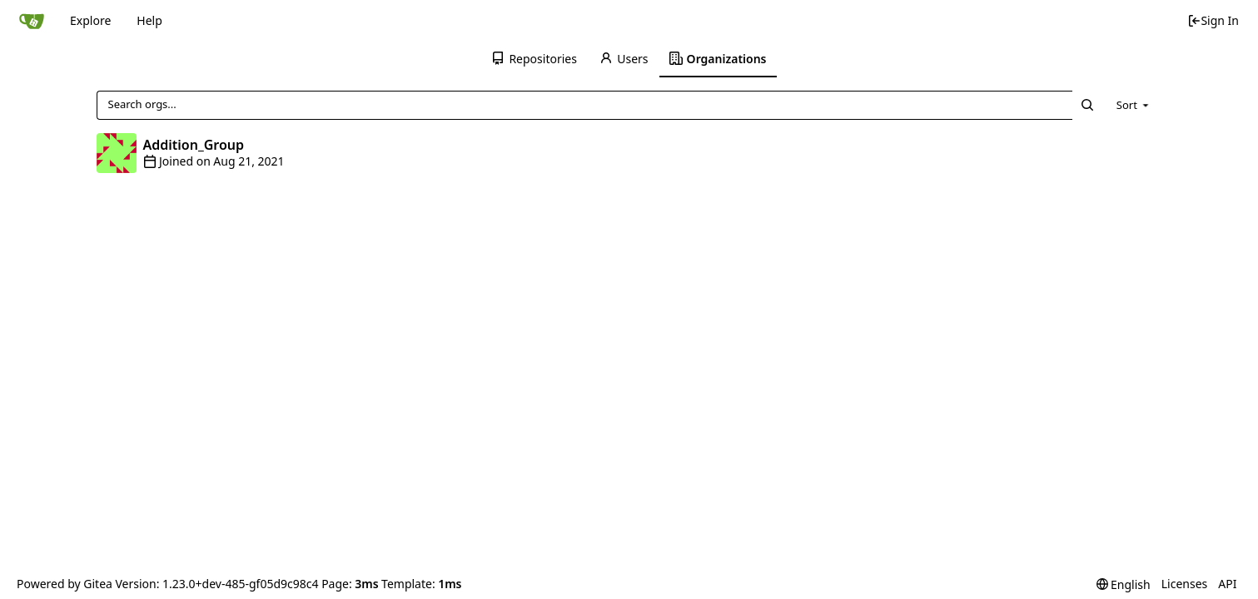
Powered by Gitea (64, 584)
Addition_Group (194, 144)
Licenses (1184, 584)
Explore (90, 20)
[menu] (1134, 105)
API (1227, 584)
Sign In (1213, 20)
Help (149, 20)
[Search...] (1087, 105)
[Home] (31, 21)
